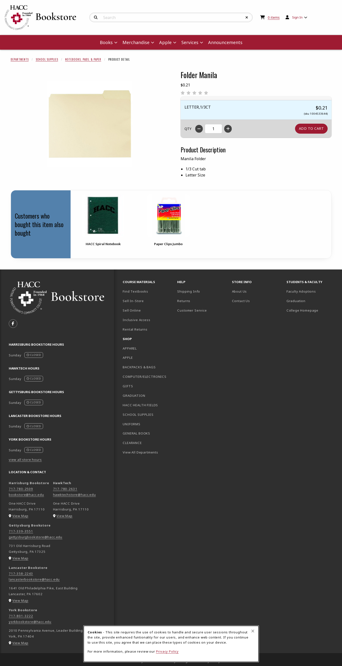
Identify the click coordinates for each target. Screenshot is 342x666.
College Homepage (312, 310)
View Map (20, 516)
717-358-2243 (21, 573)
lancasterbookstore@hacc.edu (34, 579)
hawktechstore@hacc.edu (74, 494)
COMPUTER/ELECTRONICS (144, 376)
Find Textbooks (135, 291)
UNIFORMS (131, 424)
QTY (188, 128)
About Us (239, 291)
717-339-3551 (21, 531)
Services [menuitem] (189, 42)
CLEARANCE (132, 443)
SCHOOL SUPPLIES (138, 414)
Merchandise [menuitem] (135, 42)
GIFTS (128, 386)
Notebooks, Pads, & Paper (83, 59)
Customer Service (192, 310)
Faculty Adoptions (301, 291)
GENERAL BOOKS (136, 433)
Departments (20, 59)
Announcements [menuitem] (225, 42)
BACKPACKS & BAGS (139, 367)
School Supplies (47, 59)
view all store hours (25, 459)
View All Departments (140, 452)
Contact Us (241, 301)
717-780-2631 (65, 489)
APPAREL (130, 348)
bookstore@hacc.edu (26, 494)
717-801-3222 (21, 616)
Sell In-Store (133, 301)
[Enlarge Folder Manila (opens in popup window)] (89, 123)
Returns (183, 301)
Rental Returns (135, 329)
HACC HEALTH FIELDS (140, 405)
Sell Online (132, 310)
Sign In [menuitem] (297, 17)
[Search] (96, 17)
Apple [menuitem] (165, 42)
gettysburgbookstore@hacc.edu (35, 537)
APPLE (128, 357)
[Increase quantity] (228, 129)
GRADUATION (134, 395)
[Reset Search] (246, 17)
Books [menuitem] (106, 42)
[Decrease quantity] (199, 129)
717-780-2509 (21, 489)
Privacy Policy (167, 651)
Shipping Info (188, 291)
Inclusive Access (136, 320)
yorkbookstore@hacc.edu (30, 622)
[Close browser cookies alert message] (253, 631)
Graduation (296, 301)
